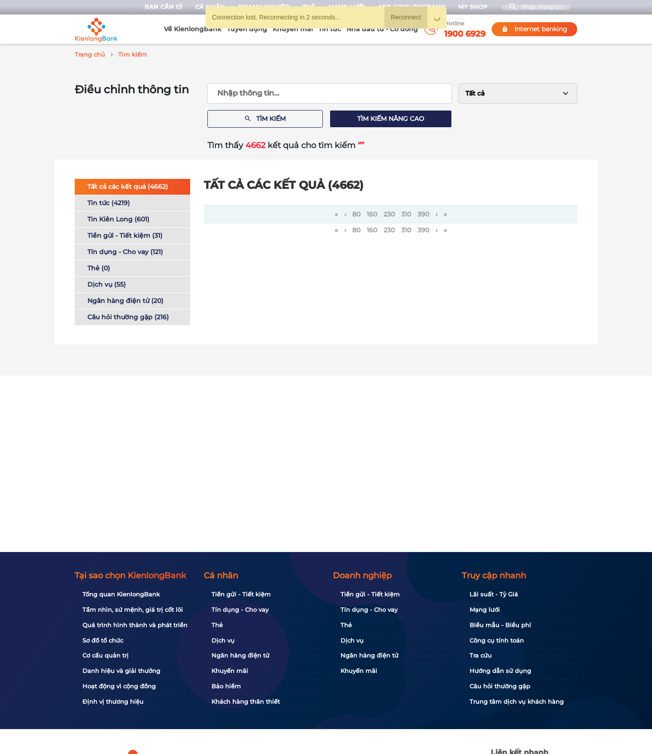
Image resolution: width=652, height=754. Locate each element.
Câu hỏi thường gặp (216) (128, 316)
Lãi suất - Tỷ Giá (494, 594)
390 (423, 213)
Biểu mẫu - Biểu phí (500, 625)
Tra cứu (481, 655)
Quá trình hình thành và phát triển (134, 625)
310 (406, 213)
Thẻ (217, 625)
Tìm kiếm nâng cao (390, 117)
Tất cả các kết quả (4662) (127, 185)
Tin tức (329, 29)
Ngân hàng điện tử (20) (125, 299)
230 (389, 213)
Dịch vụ (223, 640)
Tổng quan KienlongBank (121, 594)
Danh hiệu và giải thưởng (121, 670)
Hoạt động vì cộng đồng (119, 686)
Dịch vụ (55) (106, 283)
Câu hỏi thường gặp (500, 686)
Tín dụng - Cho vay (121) (125, 250)
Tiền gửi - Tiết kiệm (241, 594)
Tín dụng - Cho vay (239, 609)
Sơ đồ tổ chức (102, 640)
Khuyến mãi (293, 29)
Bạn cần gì (159, 7)
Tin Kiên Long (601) (118, 218)
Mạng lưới (485, 609)
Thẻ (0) (98, 267)
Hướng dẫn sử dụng (500, 670)
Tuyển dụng (247, 29)
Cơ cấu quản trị (105, 655)
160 (372, 213)
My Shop (469, 7)
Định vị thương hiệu (113, 701)
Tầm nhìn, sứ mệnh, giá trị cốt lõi (132, 609)
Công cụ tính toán (497, 640)
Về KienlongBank (192, 29)
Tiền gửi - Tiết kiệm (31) (125, 234)
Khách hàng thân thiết (245, 701)
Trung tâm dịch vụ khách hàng (517, 701)
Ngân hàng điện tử (240, 655)
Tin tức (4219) (108, 201)
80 (356, 213)
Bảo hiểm (226, 686)
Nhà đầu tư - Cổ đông (382, 29)
